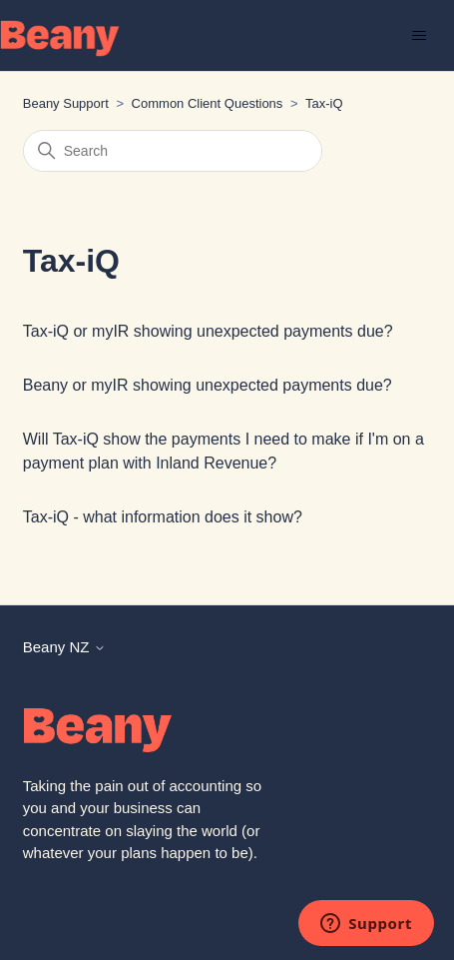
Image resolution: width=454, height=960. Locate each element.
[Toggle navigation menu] (418, 36)
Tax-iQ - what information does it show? (162, 516)
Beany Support (66, 103)
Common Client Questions (207, 103)
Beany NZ (64, 646)
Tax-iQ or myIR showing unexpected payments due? (208, 331)
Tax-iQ (324, 103)
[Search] (172, 151)
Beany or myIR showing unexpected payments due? (207, 385)
